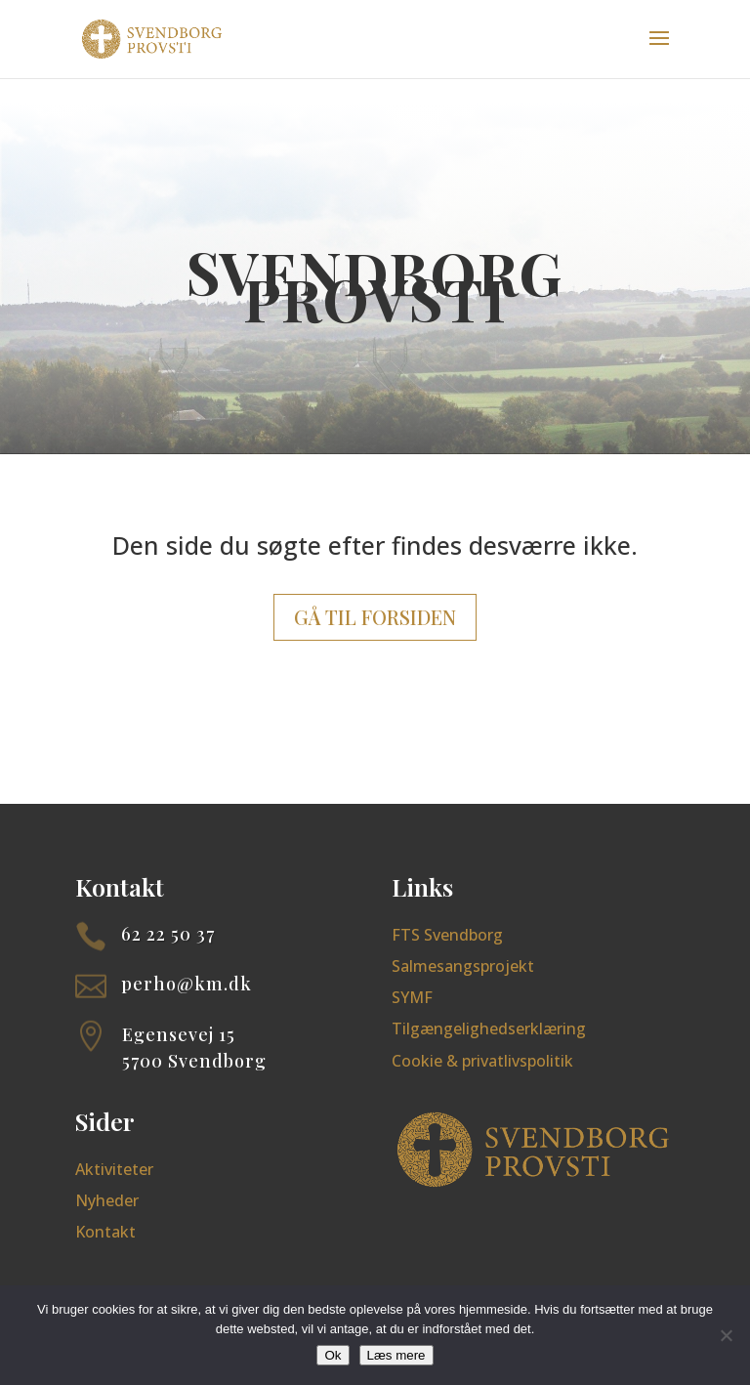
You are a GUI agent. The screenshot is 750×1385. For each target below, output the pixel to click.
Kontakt (105, 1231)
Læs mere (396, 1355)
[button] (659, 50)
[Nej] (725, 1335)
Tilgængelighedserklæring (489, 1028)
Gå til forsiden (375, 617)
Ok (332, 1355)
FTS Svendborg (447, 934)
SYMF (412, 997)
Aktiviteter (114, 1169)
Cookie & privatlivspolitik (482, 1060)
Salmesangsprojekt (463, 966)
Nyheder (107, 1200)
